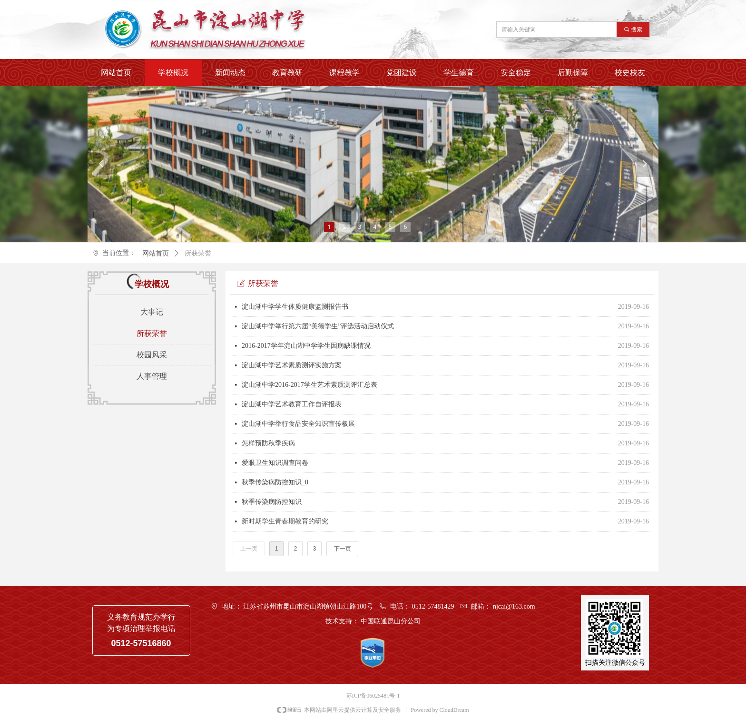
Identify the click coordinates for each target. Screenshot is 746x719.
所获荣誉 (198, 253)
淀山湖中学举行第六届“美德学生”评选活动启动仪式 (318, 326)
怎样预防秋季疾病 (268, 443)
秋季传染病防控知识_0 (275, 482)
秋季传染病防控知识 (272, 501)
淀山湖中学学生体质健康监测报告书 (295, 306)
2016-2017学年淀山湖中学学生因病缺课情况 (306, 345)
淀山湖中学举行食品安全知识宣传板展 (298, 423)
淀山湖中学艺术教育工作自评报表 (292, 404)
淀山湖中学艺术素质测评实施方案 (292, 365)
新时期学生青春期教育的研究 (285, 521)
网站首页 (155, 253)
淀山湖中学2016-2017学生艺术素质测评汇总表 (309, 384)
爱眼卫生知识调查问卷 (275, 462)
